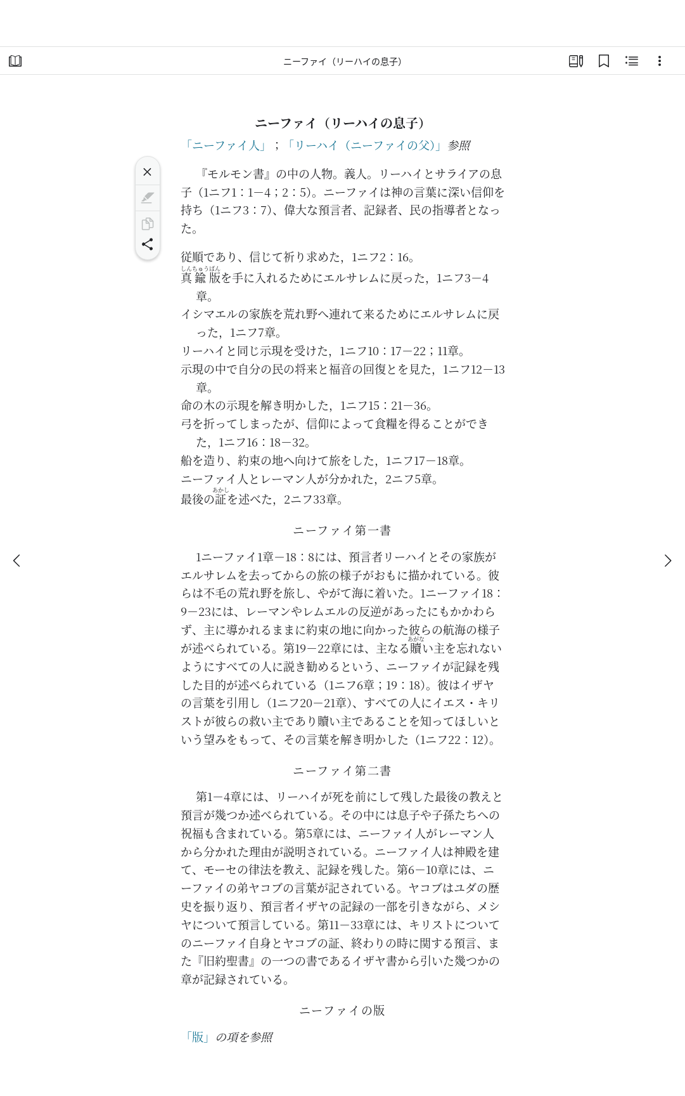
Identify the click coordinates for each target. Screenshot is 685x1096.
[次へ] (667, 560)
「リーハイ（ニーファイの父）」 (365, 144)
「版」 (198, 1036)
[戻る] (17, 560)
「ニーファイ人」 (226, 144)
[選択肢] (659, 61)
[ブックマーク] (604, 61)
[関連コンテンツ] (631, 61)
